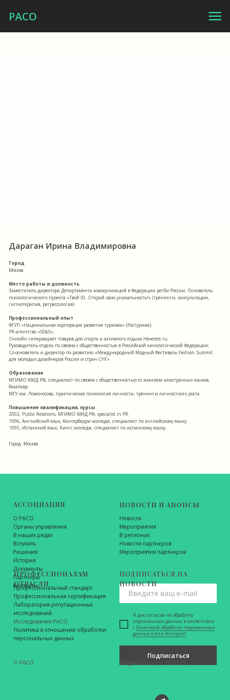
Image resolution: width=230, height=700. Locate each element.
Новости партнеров (145, 543)
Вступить (24, 543)
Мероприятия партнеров (152, 552)
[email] (168, 593)
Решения (25, 552)
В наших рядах (33, 535)
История (24, 560)
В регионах (134, 535)
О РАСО (23, 518)
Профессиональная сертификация (60, 596)
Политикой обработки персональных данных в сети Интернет (174, 630)
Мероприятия (137, 526)
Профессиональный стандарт (53, 588)
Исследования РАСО (41, 621)
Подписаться (168, 655)
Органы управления (40, 526)
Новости (130, 518)
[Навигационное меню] (215, 16)
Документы (28, 568)
